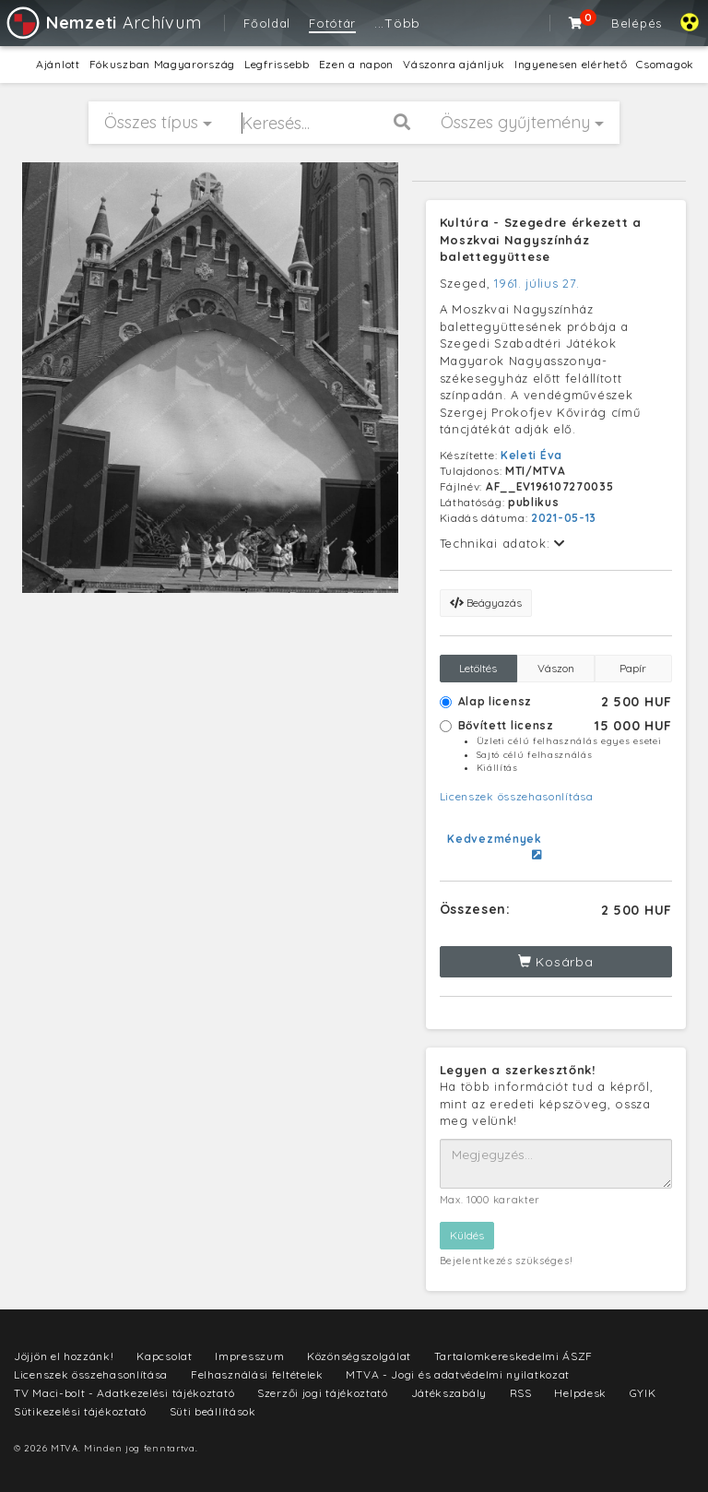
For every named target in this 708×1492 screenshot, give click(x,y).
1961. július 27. (536, 283)
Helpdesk (580, 1393)
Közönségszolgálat (359, 1356)
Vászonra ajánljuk (454, 64)
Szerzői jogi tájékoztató (322, 1393)
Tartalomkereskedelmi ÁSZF (514, 1356)
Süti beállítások (213, 1411)
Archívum (103, 23)
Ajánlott (58, 64)
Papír (633, 668)
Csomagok (665, 64)
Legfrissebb (277, 64)
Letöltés (478, 668)
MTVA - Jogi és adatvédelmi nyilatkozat (458, 1374)
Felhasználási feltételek (257, 1374)
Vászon (555, 668)
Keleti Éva (531, 455)
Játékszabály (449, 1393)
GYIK (643, 1393)
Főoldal (266, 23)
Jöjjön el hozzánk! (64, 1356)
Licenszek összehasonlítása (517, 796)
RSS (521, 1393)
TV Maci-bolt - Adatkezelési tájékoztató (124, 1393)
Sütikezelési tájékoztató (80, 1411)
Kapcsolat (164, 1356)
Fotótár (332, 23)
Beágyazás (486, 603)
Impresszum (249, 1356)
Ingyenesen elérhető (570, 64)
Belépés (636, 23)
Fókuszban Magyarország (162, 64)
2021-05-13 (563, 518)
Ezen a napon (356, 64)
